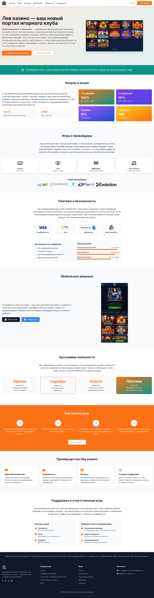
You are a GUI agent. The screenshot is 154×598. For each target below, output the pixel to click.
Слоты (81, 570)
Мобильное (37, 3)
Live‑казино (83, 574)
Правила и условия (48, 574)
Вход (132, 3)
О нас (42, 570)
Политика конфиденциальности (53, 577)
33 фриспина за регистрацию (16, 53)
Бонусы (12, 3)
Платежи (27, 3)
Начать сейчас (77, 442)
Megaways (83, 580)
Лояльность (49, 3)
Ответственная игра (48, 580)
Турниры (82, 583)
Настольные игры (86, 577)
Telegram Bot (30, 319)
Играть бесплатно (43, 53)
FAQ (42, 583)
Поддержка (61, 3)
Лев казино (70, 592)
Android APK (10, 319)
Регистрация (144, 3)
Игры (20, 3)
